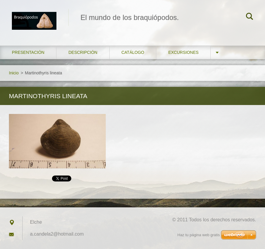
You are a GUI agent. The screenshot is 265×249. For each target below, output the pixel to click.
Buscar (249, 17)
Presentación (28, 52)
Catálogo (133, 52)
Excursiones (183, 52)
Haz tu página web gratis (198, 235)
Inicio (14, 73)
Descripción (82, 52)
